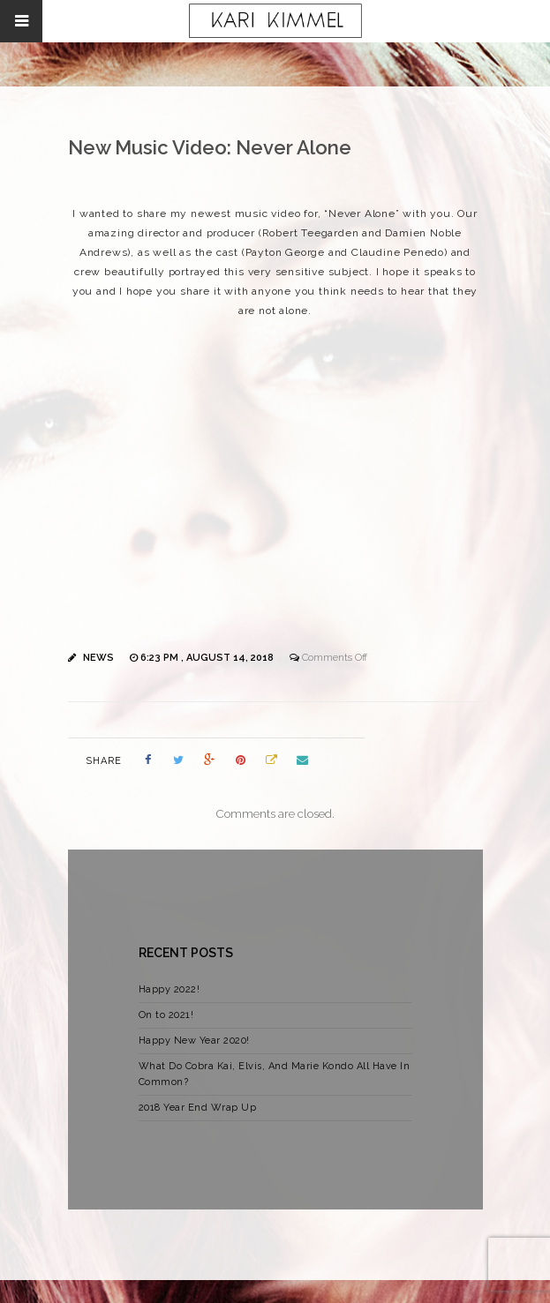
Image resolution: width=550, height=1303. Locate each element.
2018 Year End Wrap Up (198, 1107)
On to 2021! (166, 1015)
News (98, 657)
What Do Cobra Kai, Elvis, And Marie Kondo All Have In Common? (275, 1074)
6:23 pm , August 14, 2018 (208, 657)
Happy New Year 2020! (194, 1040)
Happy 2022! (169, 989)
